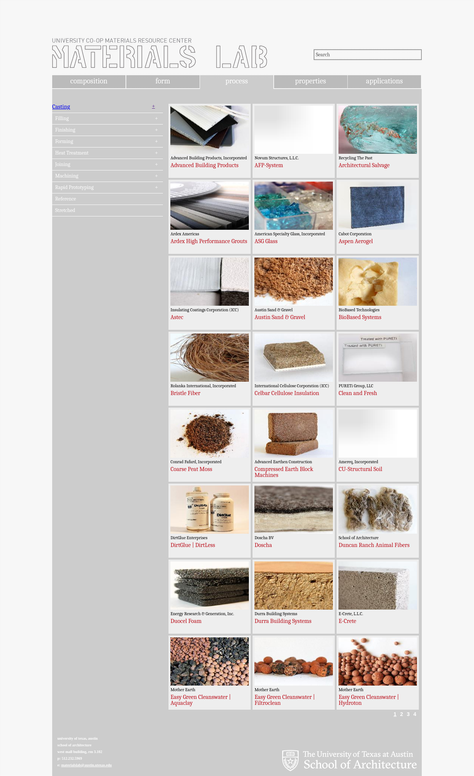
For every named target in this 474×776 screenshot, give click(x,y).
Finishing (65, 130)
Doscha (263, 545)
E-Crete (347, 621)
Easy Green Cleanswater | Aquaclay (200, 700)
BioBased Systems (359, 317)
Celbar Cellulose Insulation (286, 393)
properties (310, 81)
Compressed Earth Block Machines (283, 472)
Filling (62, 118)
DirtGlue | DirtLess (192, 545)
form (163, 81)
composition (88, 81)
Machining (66, 176)
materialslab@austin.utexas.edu (86, 765)
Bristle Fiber (185, 393)
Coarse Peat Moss (191, 469)
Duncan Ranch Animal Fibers (374, 545)
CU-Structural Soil (360, 469)
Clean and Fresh (357, 393)
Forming (64, 141)
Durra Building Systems (282, 621)
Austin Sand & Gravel (279, 317)
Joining (62, 164)
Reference (65, 199)
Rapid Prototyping (74, 187)
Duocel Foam (185, 621)
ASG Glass (265, 241)
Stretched (65, 210)
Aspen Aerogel (355, 241)
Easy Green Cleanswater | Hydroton (368, 700)
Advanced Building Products (204, 165)
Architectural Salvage (364, 165)
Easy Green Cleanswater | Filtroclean (284, 700)
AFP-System (268, 165)
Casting (61, 106)
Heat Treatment (72, 153)
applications (384, 81)
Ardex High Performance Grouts (208, 241)
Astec (176, 317)
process (237, 81)
